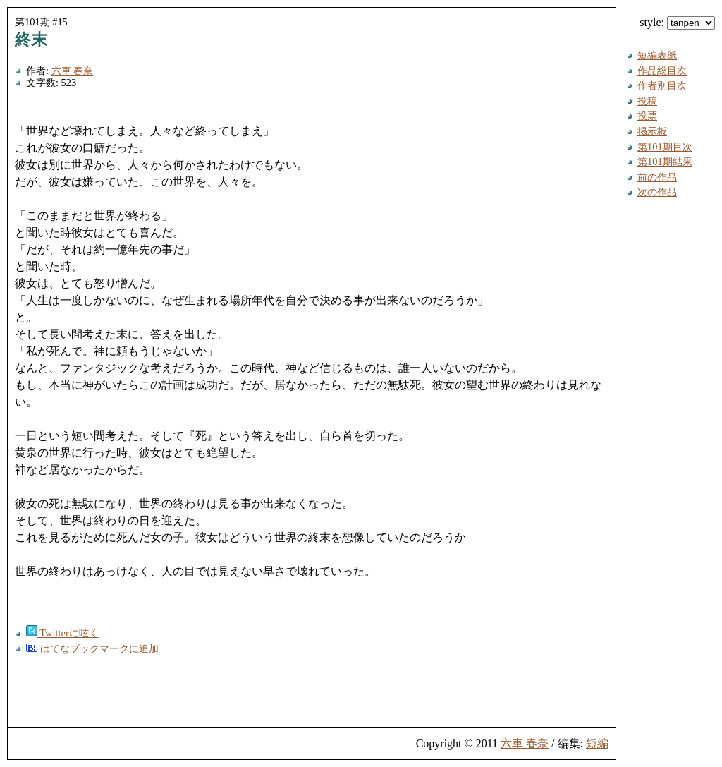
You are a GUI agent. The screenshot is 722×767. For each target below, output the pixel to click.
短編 (597, 743)
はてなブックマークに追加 (92, 648)
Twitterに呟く (62, 633)
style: (677, 22)
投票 (647, 115)
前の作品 (657, 177)
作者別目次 (662, 85)
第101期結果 (664, 161)
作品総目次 (662, 70)
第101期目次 (664, 146)
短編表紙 (657, 55)
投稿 (647, 101)
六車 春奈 (72, 70)
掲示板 (652, 131)
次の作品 (657, 192)
